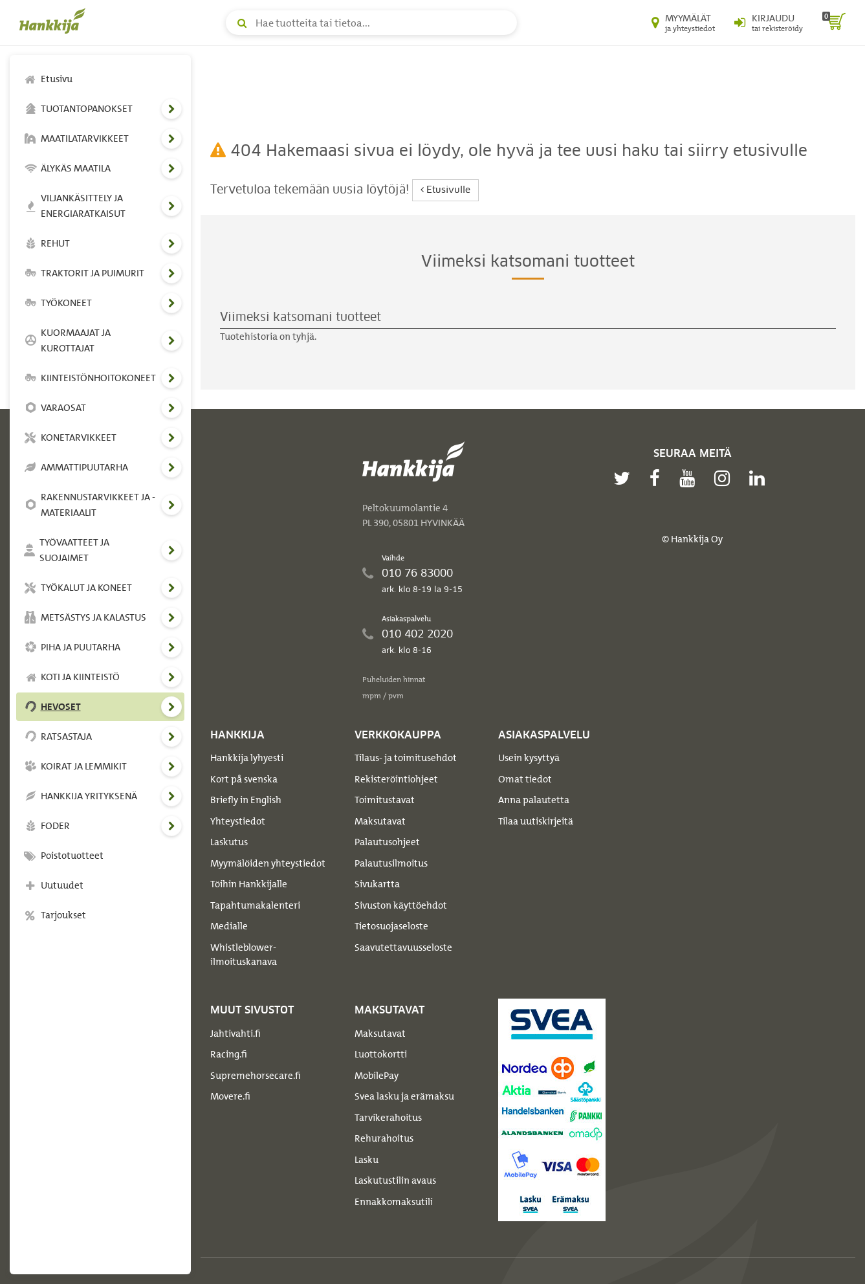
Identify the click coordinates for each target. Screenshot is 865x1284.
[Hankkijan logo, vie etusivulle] (55, 21)
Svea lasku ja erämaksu (404, 1096)
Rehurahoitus (384, 1138)
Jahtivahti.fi (235, 1033)
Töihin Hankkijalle (248, 884)
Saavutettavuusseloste (403, 947)
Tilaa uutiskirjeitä (535, 821)
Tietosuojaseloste (391, 926)
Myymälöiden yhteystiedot (267, 863)
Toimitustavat (385, 799)
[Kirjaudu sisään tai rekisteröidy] (768, 23)
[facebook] (658, 478)
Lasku (366, 1159)
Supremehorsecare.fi (255, 1075)
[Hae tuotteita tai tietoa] (371, 22)
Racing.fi (228, 1054)
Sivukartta (377, 884)
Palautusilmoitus (391, 863)
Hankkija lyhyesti (246, 757)
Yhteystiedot (237, 821)
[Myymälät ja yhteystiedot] (683, 23)
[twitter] (625, 478)
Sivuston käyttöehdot (401, 905)
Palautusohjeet (387, 842)
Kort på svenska (244, 779)
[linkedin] (760, 478)
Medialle (229, 926)
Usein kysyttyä (529, 757)
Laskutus (229, 842)
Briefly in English (245, 799)
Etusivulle (445, 190)
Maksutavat (380, 821)
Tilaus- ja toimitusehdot (406, 757)
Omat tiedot (525, 779)
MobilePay (377, 1075)
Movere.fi (230, 1096)
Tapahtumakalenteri (255, 905)
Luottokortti (381, 1054)
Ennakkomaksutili (394, 1201)
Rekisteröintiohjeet (396, 779)
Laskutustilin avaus (395, 1180)
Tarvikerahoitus (388, 1117)
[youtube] (690, 478)
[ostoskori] (834, 23)
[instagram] (725, 478)
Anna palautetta (533, 799)
